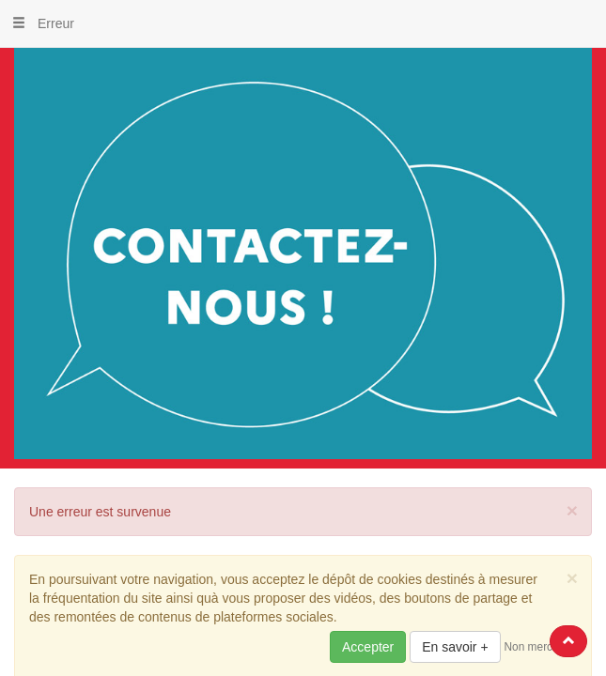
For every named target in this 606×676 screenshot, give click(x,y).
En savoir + (455, 646)
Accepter (368, 646)
